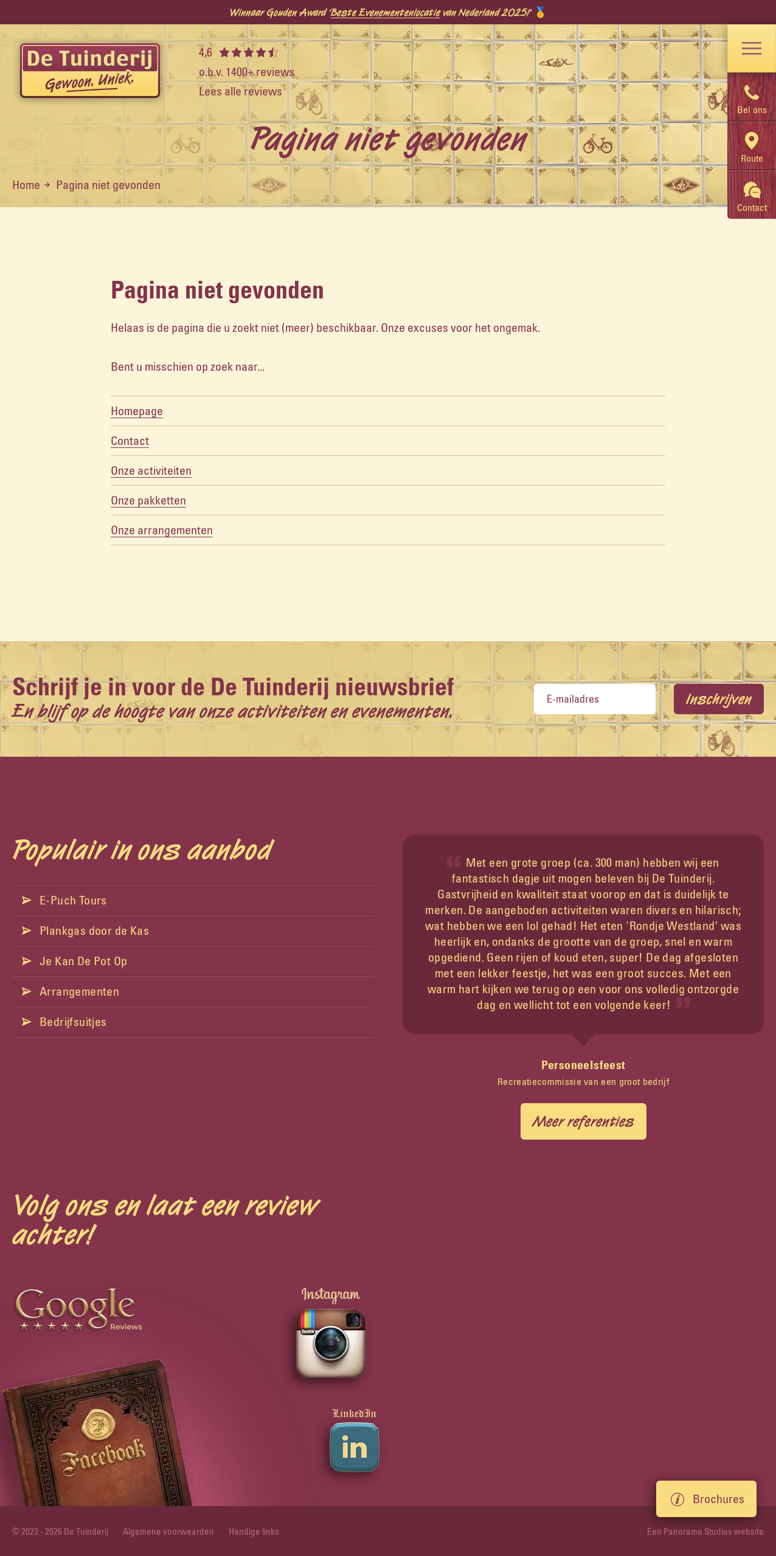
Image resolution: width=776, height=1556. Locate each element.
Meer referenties (583, 1121)
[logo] (90, 71)
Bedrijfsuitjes (64, 1021)
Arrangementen (70, 991)
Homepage (137, 410)
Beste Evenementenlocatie (385, 12)
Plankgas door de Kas (85, 930)
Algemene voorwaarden (168, 1531)
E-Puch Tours (64, 899)
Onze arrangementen (162, 529)
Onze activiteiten (151, 470)
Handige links (254, 1531)
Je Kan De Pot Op (74, 960)
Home (26, 184)
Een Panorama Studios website (705, 1531)
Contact (130, 440)
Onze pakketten (148, 500)
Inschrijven (719, 699)
